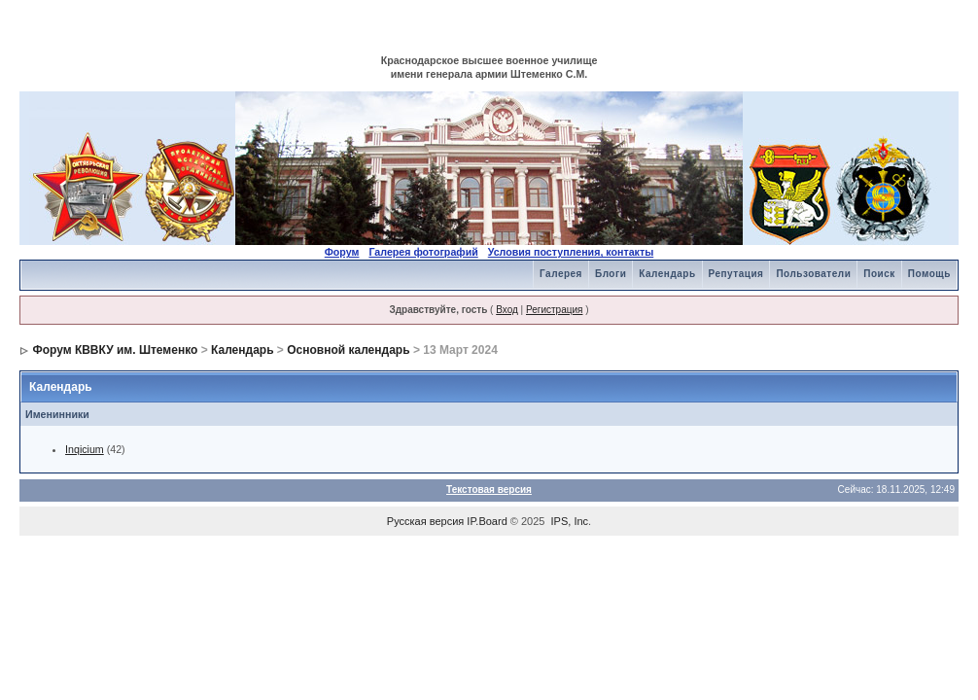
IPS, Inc (570, 521)
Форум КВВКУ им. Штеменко (114, 350)
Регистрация (554, 309)
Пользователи (813, 273)
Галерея (561, 273)
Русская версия (425, 521)
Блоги (610, 273)
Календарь (667, 273)
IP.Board (486, 521)
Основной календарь (348, 350)
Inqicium (84, 449)
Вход (507, 309)
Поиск (879, 273)
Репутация (736, 273)
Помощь (929, 273)
